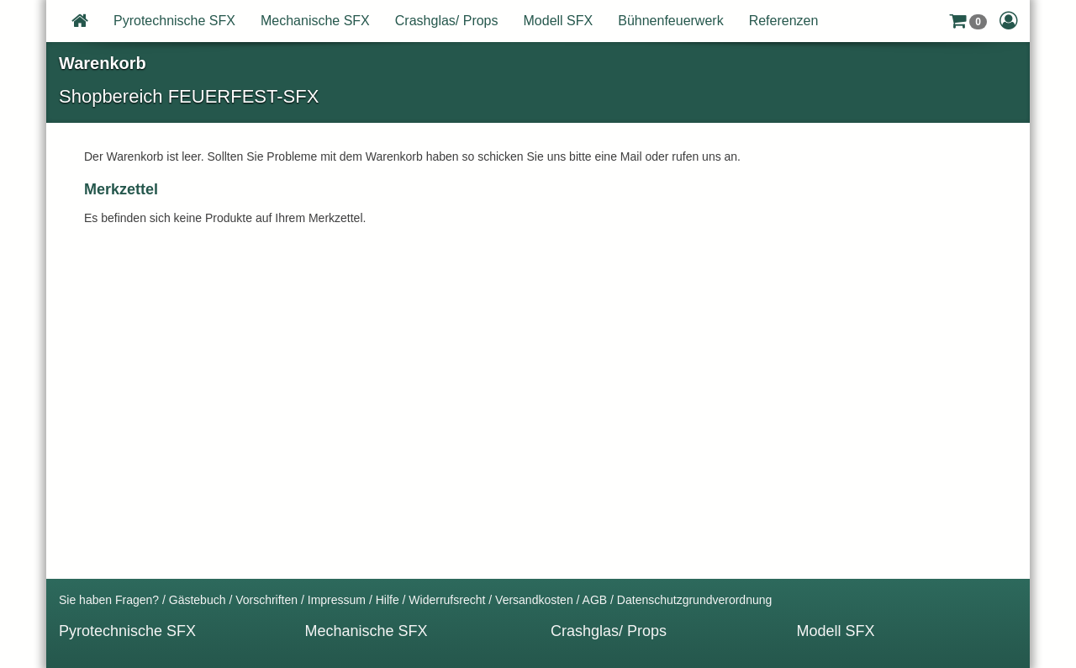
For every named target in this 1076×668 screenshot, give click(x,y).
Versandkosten (534, 600)
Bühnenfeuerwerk (670, 20)
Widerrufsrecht (447, 600)
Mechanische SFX (315, 20)
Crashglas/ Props (446, 20)
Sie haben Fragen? (109, 600)
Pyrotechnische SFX (174, 20)
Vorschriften (266, 600)
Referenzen (784, 20)
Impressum (337, 600)
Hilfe (387, 600)
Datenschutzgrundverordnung (694, 600)
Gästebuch (197, 600)
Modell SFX (558, 20)
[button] (968, 21)
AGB (595, 600)
